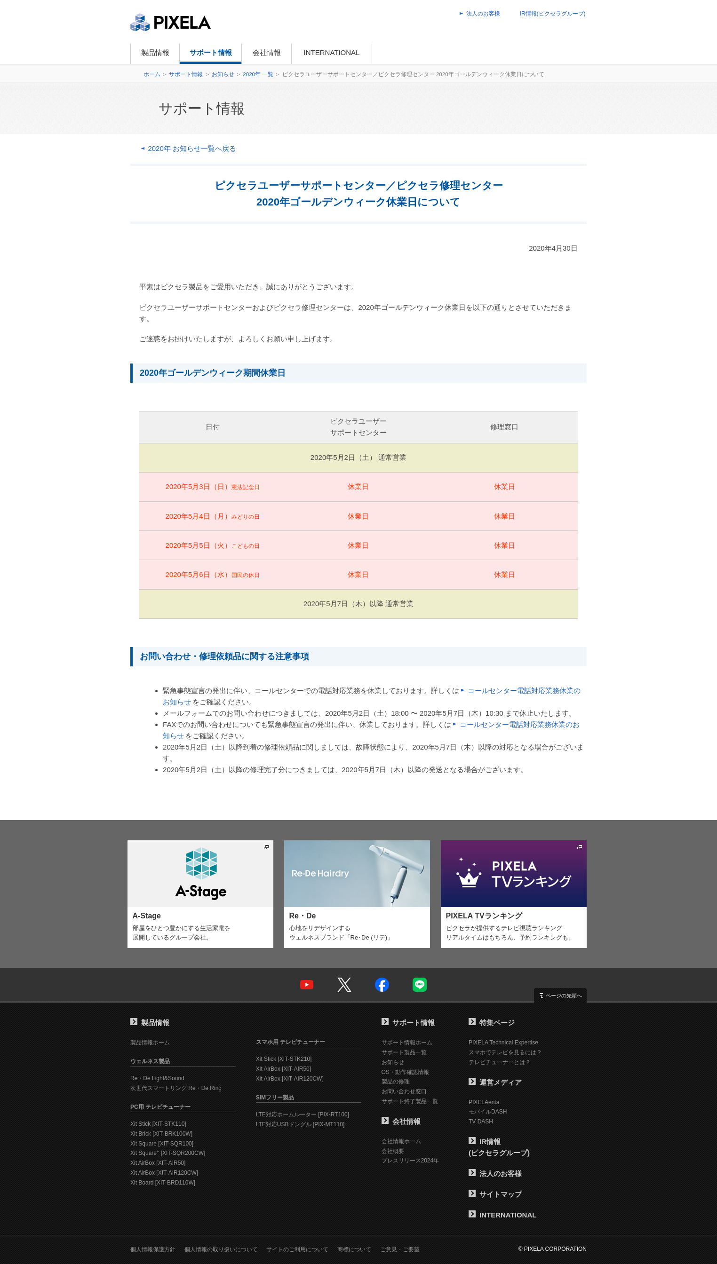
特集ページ (492, 1023)
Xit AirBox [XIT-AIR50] (157, 1163)
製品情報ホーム (150, 1042)
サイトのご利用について (297, 1249)
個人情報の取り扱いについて (221, 1249)
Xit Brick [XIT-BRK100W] (161, 1133)
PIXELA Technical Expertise (503, 1042)
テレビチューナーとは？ (500, 1062)
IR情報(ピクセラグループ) (553, 13)
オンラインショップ (417, 54)
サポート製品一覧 (404, 1052)
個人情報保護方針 (152, 1249)
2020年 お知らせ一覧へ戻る (192, 148)
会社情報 (267, 52)
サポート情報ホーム (407, 1042)
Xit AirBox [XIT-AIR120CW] (164, 1172)
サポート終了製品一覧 (410, 1101)
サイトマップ (495, 1194)
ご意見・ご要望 (400, 1249)
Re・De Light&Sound (157, 1078)
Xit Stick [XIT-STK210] (284, 1059)
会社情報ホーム (401, 1141)
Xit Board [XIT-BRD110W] (162, 1182)
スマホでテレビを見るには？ (505, 1052)
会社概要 (393, 1151)
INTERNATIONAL (332, 52)
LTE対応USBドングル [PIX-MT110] (300, 1124)
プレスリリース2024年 (410, 1160)
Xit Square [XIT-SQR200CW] (167, 1153)
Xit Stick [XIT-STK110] (158, 1124)
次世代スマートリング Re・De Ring (176, 1088)
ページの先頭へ (564, 995)
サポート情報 (211, 52)
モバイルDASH (488, 1111)
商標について (354, 1249)
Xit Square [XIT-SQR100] (161, 1143)
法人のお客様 (483, 13)
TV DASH (481, 1121)
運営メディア (495, 1082)
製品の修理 (396, 1081)
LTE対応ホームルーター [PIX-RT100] (302, 1114)
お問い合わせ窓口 (404, 1091)
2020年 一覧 (258, 74)
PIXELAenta (484, 1102)
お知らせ (223, 74)
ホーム (151, 74)
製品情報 (155, 52)
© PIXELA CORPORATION (552, 1249)
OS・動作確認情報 (405, 1072)
